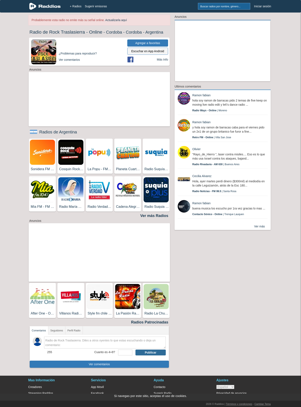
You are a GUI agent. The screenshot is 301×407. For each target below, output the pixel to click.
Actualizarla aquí (116, 20)
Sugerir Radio (163, 393)
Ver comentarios (99, 364)
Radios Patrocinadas (149, 322)
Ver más (259, 226)
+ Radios (76, 6)
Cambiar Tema (262, 404)
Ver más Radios (154, 216)
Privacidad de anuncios (231, 393)
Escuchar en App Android (147, 51)
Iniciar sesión (262, 6)
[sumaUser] (125, 352)
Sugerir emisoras (96, 6)
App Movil (97, 387)
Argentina (154, 32)
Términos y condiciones (239, 404)
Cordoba (114, 32)
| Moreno (209, 110)
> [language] (225, 387)
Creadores (35, 387)
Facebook (97, 393)
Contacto (159, 387)
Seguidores (56, 330)
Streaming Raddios (40, 393)
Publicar (150, 352)
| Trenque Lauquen (218, 214)
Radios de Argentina (58, 132)
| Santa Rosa (214, 191)
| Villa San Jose (211, 137)
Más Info (162, 59)
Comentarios (39, 330)
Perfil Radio (74, 330)
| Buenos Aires (215, 164)
